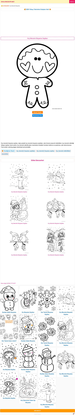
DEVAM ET (37, 410)
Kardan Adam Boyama (9, 312)
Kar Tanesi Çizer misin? (9, 341)
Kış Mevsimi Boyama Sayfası (19, 191)
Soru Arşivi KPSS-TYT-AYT (8, 283)
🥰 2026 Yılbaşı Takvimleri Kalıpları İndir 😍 (37, 9)
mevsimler (5, 154)
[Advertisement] (37, 23)
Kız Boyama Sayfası (9, 369)
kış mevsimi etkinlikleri (63, 151)
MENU (72, 1)
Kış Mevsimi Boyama (14, 6)
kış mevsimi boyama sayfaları (26, 151)
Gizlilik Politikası (37, 414)
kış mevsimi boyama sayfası (45, 151)
